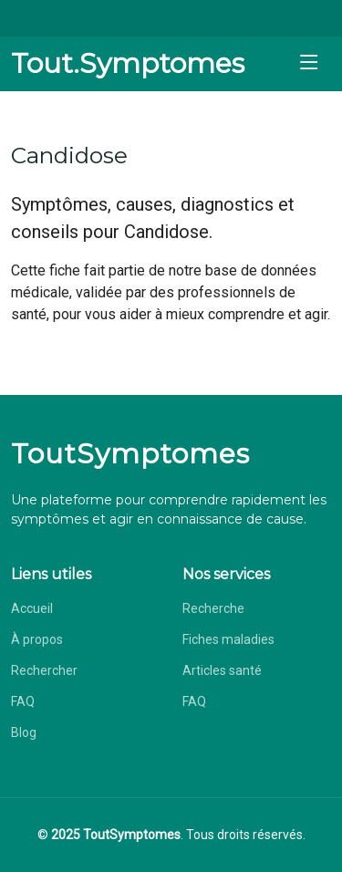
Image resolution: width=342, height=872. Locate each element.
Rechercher (44, 670)
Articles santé (222, 670)
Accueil (32, 608)
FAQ (23, 701)
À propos (37, 639)
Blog (23, 732)
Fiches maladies (228, 639)
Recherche (213, 608)
